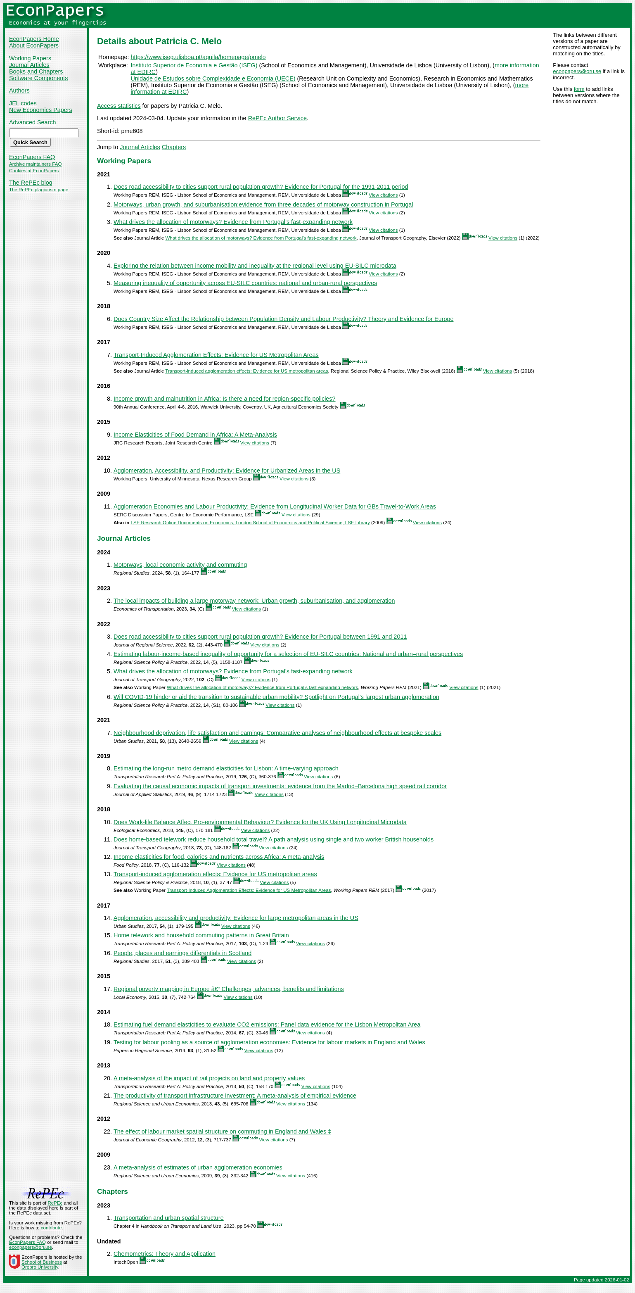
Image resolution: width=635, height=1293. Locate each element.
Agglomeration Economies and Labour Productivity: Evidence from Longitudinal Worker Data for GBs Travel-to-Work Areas (275, 506)
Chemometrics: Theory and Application (165, 1253)
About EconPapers (34, 45)
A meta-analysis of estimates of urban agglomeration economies (198, 1167)
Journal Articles (29, 65)
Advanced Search (32, 122)
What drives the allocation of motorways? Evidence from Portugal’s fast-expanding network (233, 222)
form (579, 89)
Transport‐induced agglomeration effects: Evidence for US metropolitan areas (246, 370)
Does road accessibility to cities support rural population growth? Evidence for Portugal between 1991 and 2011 (260, 636)
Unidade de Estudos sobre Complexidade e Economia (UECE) (212, 78)
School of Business (41, 1262)
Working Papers (30, 58)
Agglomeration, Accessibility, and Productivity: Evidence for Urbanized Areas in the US (227, 470)
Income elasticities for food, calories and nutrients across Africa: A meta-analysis (219, 856)
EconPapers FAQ (32, 157)
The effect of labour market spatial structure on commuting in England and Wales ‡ (222, 1131)
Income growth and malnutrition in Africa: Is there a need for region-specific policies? (225, 398)
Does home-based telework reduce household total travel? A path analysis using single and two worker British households (274, 839)
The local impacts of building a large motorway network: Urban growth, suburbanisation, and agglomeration (254, 600)
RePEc (54, 1202)
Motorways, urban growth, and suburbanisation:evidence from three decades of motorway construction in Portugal (263, 204)
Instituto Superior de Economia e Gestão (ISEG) (193, 65)
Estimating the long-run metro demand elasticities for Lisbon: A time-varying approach (226, 768)
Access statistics (119, 105)
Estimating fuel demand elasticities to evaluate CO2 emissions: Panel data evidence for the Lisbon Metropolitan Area (267, 1024)
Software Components (38, 78)
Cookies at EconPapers (34, 170)
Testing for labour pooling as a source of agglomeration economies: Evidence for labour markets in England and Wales (269, 1042)
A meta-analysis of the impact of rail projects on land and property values (209, 1078)
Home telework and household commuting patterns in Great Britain (201, 935)
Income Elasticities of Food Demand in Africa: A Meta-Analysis (195, 434)
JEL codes (23, 103)
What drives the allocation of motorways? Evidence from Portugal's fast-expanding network (260, 237)
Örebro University (39, 1266)
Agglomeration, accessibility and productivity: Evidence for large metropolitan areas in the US (236, 918)
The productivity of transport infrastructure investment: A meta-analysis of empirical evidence (235, 1095)
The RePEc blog (30, 182)
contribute (51, 1227)
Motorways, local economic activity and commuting (180, 564)
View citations (383, 195)
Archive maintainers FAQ (35, 164)
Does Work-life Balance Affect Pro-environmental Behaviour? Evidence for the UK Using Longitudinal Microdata (260, 822)
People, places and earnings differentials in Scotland (182, 953)
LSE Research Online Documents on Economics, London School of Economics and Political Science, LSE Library (250, 522)
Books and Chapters (36, 71)
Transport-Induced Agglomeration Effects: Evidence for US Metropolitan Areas (216, 355)
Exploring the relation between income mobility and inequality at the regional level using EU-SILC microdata (255, 265)
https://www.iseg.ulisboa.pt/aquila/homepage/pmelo (197, 57)
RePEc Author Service (277, 118)
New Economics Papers (40, 110)
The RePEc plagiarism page (38, 189)
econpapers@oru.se (577, 71)
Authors (19, 90)
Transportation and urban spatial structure (169, 1218)
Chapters (174, 147)
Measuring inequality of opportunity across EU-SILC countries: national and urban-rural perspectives (245, 283)
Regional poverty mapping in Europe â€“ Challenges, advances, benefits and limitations (229, 989)
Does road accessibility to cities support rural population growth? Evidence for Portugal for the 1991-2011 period (261, 186)
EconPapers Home (34, 39)
